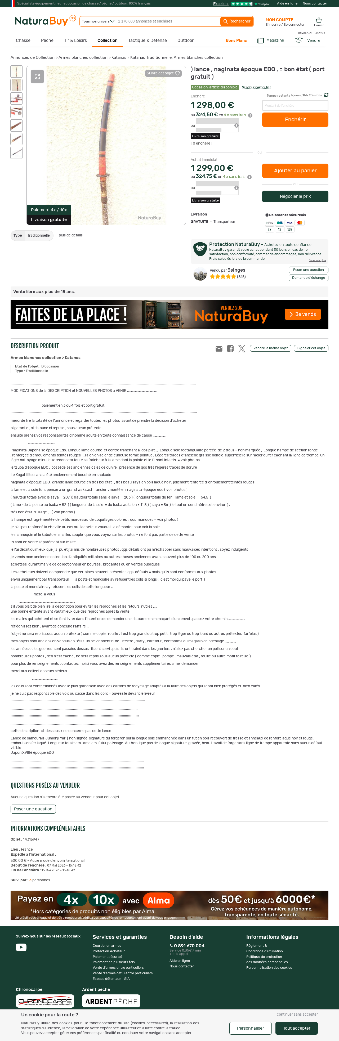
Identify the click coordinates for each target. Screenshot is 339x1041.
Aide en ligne (287, 3)
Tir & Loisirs (75, 40)
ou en (221, 115)
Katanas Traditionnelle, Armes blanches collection (176, 58)
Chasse (23, 40)
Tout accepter (296, 1028)
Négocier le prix (295, 196)
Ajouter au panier (295, 170)
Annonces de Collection (33, 58)
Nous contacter (315, 3)
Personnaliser (250, 1028)
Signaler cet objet (311, 348)
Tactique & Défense (147, 40)
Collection (107, 40)
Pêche (47, 40)
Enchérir (295, 119)
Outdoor (185, 40)
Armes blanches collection (83, 58)
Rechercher (237, 21)
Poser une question (308, 270)
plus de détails (71, 235)
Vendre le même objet (270, 348)
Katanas (118, 58)
